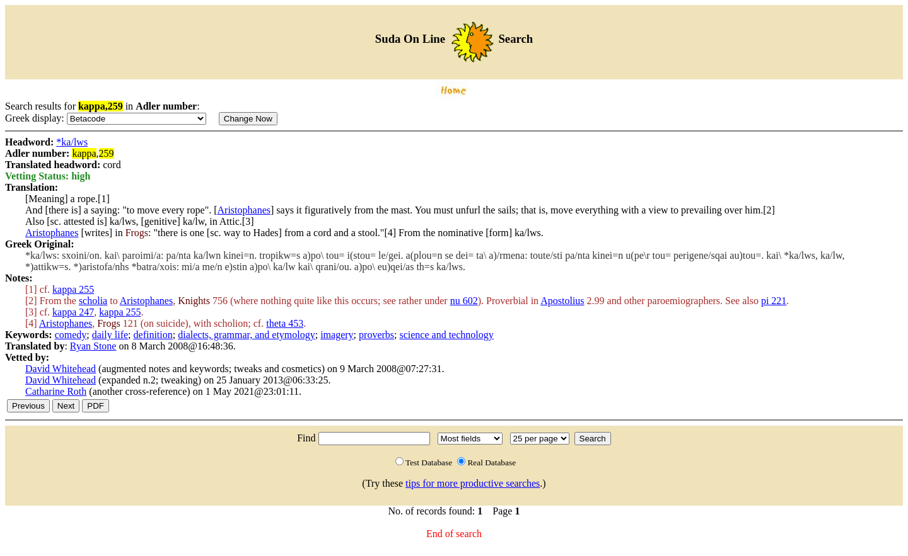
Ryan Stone (93, 346)
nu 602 (464, 300)
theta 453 (284, 323)
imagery (336, 334)
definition (153, 334)
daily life (110, 334)
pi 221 (773, 300)
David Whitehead (60, 368)
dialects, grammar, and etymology (246, 334)
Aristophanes (244, 210)
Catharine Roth (55, 391)
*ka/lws (72, 142)
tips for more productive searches (472, 483)
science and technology (446, 334)
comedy (71, 334)
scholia (93, 300)
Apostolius (562, 300)
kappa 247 (73, 312)
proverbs (376, 334)
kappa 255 (73, 289)
